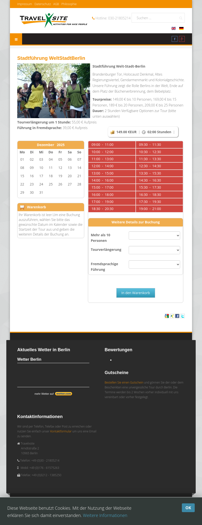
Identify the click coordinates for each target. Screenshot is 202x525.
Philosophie (69, 4)
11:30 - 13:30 (150, 159)
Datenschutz (42, 4)
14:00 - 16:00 (102, 180)
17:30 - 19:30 (150, 201)
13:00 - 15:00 (102, 173)
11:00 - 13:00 (102, 159)
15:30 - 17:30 (150, 187)
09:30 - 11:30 (150, 144)
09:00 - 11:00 (102, 144)
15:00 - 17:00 (102, 187)
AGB (56, 4)
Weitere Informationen (105, 515)
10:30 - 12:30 (150, 151)
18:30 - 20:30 (102, 208)
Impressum (24, 4)
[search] (158, 18)
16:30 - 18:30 (150, 194)
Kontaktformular (61, 431)
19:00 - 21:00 (150, 208)
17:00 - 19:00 (102, 201)
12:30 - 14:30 (150, 166)
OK (188, 507)
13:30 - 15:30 (150, 173)
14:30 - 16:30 (150, 180)
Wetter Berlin (29, 359)
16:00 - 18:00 (102, 194)
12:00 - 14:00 (102, 166)
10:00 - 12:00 (102, 151)
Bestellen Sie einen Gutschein (124, 382)
